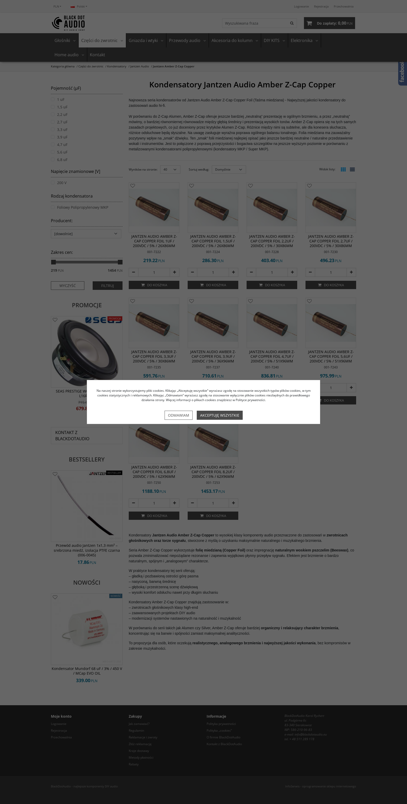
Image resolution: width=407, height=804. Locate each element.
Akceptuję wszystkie (219, 415)
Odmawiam (178, 415)
